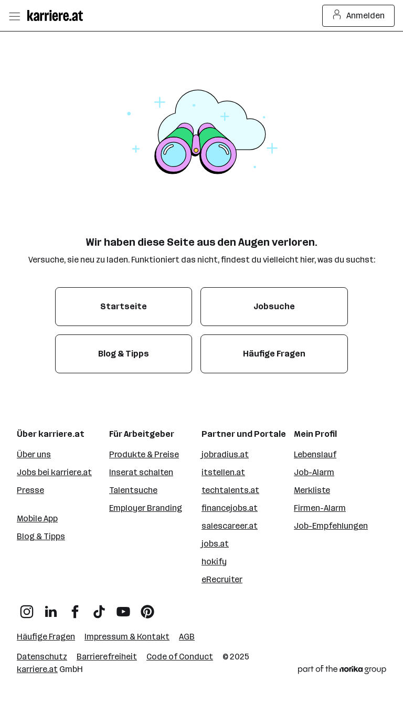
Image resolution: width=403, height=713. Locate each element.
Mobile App (37, 518)
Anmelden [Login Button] (359, 15)
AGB (187, 637)
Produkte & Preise (144, 454)
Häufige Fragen (46, 637)
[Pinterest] (147, 608)
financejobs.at (230, 508)
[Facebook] (75, 608)
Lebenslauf (315, 454)
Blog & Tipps (41, 536)
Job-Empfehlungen (331, 526)
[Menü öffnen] (14, 16)
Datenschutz (42, 657)
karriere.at (37, 669)
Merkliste (312, 490)
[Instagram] (27, 608)
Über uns (34, 454)
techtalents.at (230, 490)
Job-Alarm (314, 472)
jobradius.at (225, 454)
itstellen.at (223, 472)
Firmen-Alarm (320, 508)
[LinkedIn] (51, 608)
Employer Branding (145, 508)
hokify (214, 562)
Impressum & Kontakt (126, 637)
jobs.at (215, 544)
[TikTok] (99, 608)
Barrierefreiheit (107, 657)
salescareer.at (230, 526)
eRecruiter (222, 579)
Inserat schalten (141, 472)
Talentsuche (133, 490)
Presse (30, 490)
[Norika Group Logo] (342, 671)
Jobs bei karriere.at (54, 472)
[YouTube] (123, 608)
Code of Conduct (179, 657)
